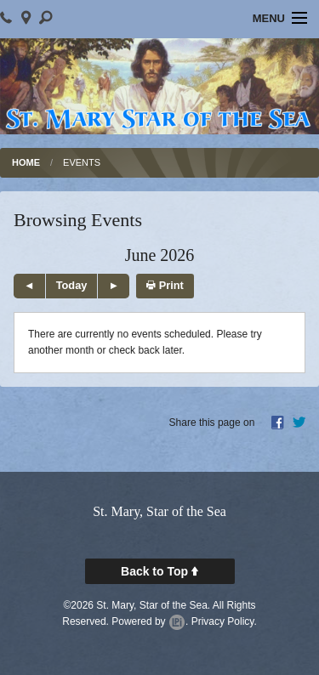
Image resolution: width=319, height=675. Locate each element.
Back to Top (159, 571)
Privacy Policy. (224, 621)
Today (72, 285)
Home (26, 162)
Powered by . (149, 621)
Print (165, 285)
